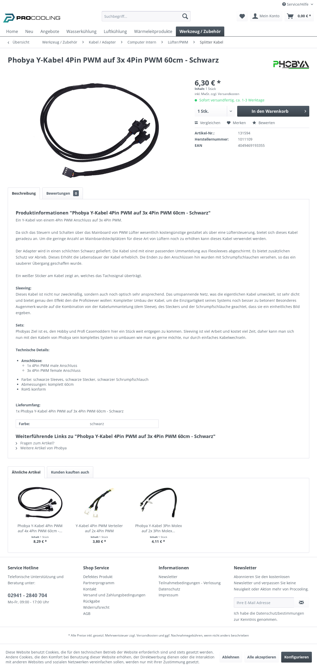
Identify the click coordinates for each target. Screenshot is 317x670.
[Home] (12, 31)
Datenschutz (169, 589)
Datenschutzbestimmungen (280, 613)
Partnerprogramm (98, 582)
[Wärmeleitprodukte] (153, 31)
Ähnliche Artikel (26, 472)
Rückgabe (91, 601)
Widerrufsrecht (96, 607)
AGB (86, 613)
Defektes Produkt (98, 576)
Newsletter (168, 576)
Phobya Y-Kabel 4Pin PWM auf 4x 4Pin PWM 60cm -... (40, 528)
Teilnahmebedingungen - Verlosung (190, 582)
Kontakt (89, 589)
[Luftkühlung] (115, 31)
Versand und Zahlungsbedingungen (114, 594)
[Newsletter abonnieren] (301, 602)
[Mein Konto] (266, 16)
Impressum (168, 594)
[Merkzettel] (242, 16)
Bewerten (263, 122)
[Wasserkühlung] (81, 31)
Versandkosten (147, 635)
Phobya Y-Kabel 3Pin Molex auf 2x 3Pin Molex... (158, 528)
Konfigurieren (296, 657)
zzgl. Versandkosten (225, 94)
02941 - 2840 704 (27, 595)
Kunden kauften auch (70, 472)
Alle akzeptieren (261, 657)
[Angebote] (50, 31)
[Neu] (29, 31)
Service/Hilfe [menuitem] (296, 4)
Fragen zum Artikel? (35, 443)
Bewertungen (62, 193)
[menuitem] (146, 18)
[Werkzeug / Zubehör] (200, 31)
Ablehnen (230, 657)
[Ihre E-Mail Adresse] (264, 602)
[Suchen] (185, 16)
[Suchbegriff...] (146, 16)
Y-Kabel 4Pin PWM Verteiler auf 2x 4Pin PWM (99, 528)
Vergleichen (207, 122)
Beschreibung (24, 193)
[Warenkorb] (299, 16)
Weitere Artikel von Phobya (41, 447)
